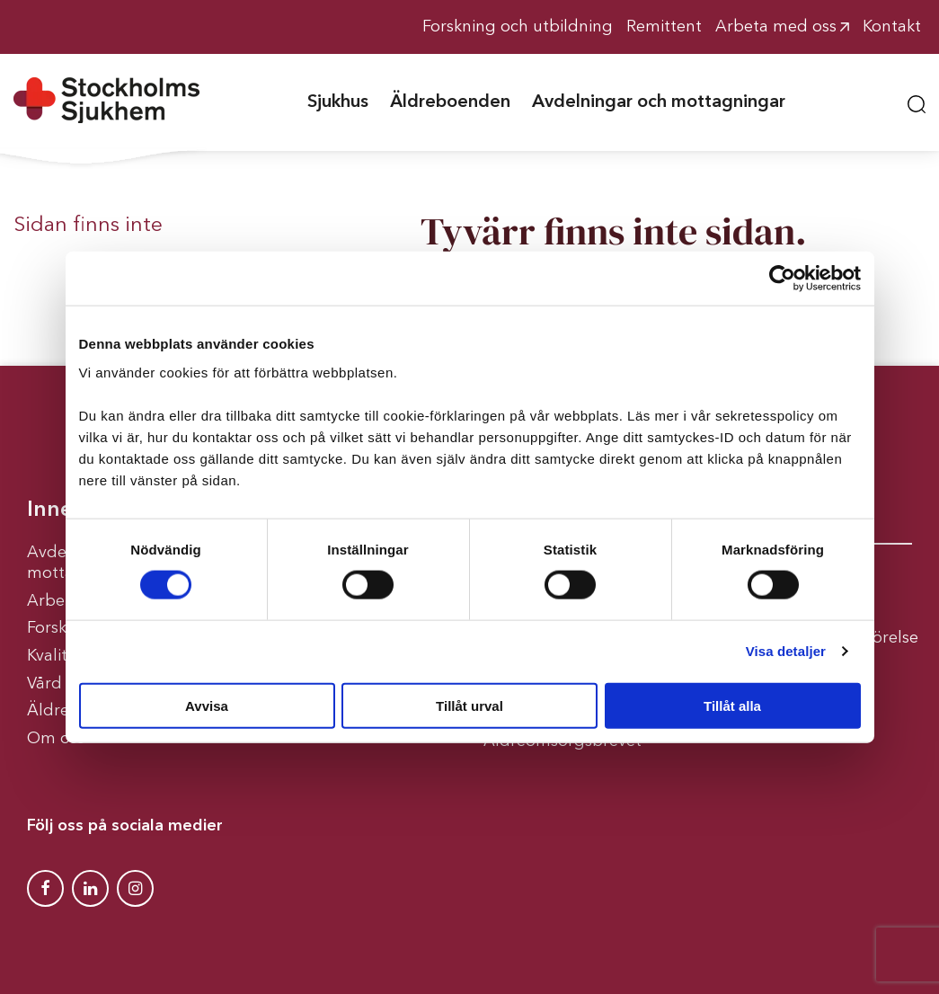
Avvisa (206, 705)
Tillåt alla (732, 705)
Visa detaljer (786, 651)
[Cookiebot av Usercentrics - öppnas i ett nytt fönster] (782, 278)
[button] (917, 102)
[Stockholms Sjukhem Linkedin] (90, 888)
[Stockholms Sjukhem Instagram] (135, 888)
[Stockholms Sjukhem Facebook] (45, 888)
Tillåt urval (469, 705)
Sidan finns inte (88, 225)
